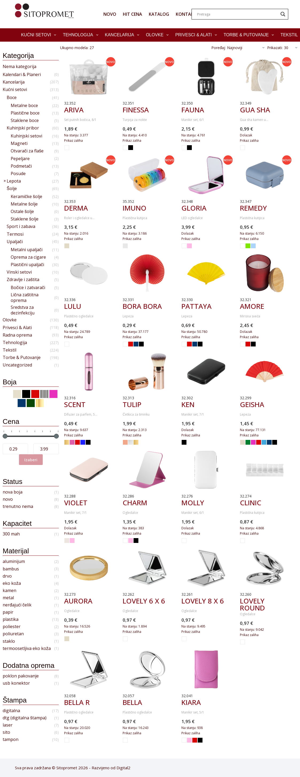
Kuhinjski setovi (26, 136)
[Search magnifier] (283, 14)
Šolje (12, 188)
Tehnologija (81, 35)
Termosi (15, 234)
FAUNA (192, 110)
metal (8, 598)
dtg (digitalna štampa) (24, 718)
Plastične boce (25, 113)
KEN (187, 404)
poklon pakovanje (21, 676)
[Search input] (237, 14)
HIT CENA (132, 14)
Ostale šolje (22, 211)
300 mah (11, 534)
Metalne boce (24, 105)
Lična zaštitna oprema (24, 297)
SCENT (74, 404)
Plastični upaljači (27, 264)
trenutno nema (18, 506)
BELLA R (77, 702)
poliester (12, 626)
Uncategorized (17, 365)
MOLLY (192, 502)
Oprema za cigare (28, 257)
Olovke (158, 35)
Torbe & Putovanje (250, 35)
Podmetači (21, 166)
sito (6, 732)
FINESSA (136, 110)
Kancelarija (123, 35)
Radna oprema (17, 335)
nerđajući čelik (17, 605)
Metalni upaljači (26, 250)
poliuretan (13, 634)
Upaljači (15, 241)
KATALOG (159, 14)
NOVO (109, 14)
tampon (10, 739)
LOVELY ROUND (252, 604)
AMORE (252, 306)
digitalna (11, 710)
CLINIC (250, 502)
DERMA (76, 208)
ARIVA (74, 110)
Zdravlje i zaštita (23, 279)
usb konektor (16, 683)
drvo (7, 576)
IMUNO (134, 208)
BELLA (132, 702)
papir (8, 612)
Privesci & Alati (197, 35)
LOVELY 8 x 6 (202, 601)
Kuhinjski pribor (23, 128)
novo (8, 499)
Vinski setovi (19, 272)
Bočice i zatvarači (28, 287)
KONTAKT (186, 14)
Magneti (19, 143)
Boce (12, 97)
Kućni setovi (40, 35)
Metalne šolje (24, 204)
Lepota (14, 181)
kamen (9, 590)
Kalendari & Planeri (22, 74)
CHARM (135, 502)
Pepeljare (20, 158)
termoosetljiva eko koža (27, 648)
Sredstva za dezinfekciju (22, 310)
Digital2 (123, 767)
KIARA (191, 702)
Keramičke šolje (26, 196)
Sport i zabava (21, 226)
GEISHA (252, 404)
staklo (9, 641)
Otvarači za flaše (27, 151)
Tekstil (9, 350)
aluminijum (14, 561)
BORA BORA (142, 306)
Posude (18, 173)
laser (8, 725)
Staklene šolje (24, 219)
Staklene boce (25, 120)
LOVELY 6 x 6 (144, 601)
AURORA (78, 601)
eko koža (12, 583)
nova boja (12, 492)
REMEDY (253, 208)
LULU (72, 306)
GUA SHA (255, 110)
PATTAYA (196, 306)
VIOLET (75, 502)
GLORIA (194, 208)
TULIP (132, 404)
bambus (11, 569)
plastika (10, 619)
